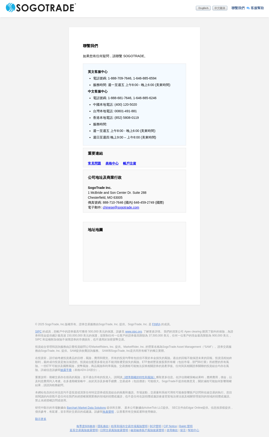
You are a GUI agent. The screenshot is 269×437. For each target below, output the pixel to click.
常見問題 (94, 163)
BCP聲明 (155, 426)
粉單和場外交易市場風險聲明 (129, 426)
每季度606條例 (85, 426)
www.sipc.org (133, 331)
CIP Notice (170, 426)
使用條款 (172, 430)
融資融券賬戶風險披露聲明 (147, 430)
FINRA (156, 324)
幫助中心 (193, 430)
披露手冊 (66, 370)
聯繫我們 (238, 8)
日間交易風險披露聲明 (114, 430)
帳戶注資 (129, 163)
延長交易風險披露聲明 (84, 430)
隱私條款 (103, 426)
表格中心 (112, 163)
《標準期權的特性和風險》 (139, 377)
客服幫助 (255, 8)
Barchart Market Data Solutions (86, 407)
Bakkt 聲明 (186, 426)
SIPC (38, 331)
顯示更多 (40, 419)
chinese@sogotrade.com (121, 207)
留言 (183, 430)
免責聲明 (108, 411)
